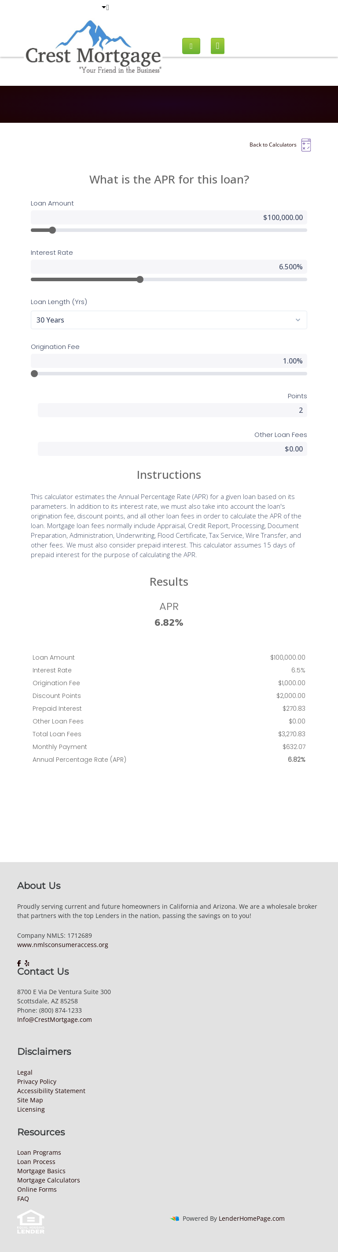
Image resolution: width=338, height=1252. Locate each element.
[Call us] (191, 46)
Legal (25, 1072)
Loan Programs (39, 1152)
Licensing (31, 1109)
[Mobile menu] (217, 46)
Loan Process (36, 1161)
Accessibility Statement (51, 1091)
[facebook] (20, 963)
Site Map (30, 1100)
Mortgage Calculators (48, 1180)
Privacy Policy (36, 1081)
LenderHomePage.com (252, 1218)
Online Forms (37, 1189)
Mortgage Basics (41, 1171)
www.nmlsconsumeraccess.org (62, 944)
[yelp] (27, 963)
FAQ (23, 1198)
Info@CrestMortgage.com (54, 1019)
